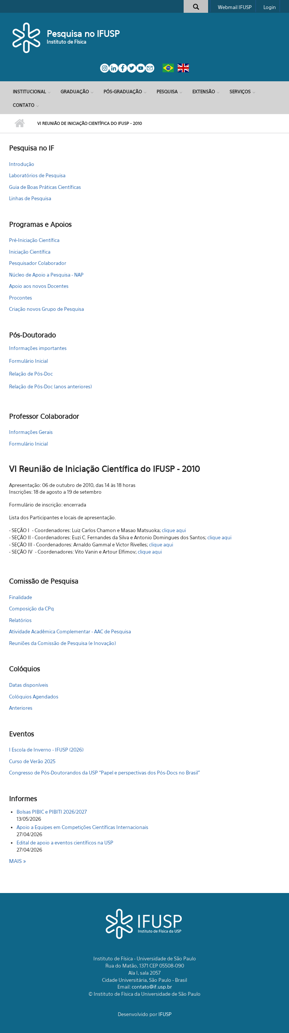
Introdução (21, 164)
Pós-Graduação (122, 91)
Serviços (240, 91)
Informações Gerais (31, 432)
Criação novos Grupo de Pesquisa (46, 309)
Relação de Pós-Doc (31, 374)
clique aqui (174, 530)
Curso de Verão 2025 (32, 761)
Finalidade (20, 597)
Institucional (29, 91)
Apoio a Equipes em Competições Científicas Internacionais (82, 827)
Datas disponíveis (28, 685)
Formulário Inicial (28, 361)
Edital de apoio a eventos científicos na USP (65, 843)
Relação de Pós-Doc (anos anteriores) (50, 386)
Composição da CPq (31, 608)
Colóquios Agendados (33, 697)
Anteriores (20, 708)
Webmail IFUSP (235, 7)
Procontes (20, 298)
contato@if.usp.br (152, 987)
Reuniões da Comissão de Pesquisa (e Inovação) (62, 643)
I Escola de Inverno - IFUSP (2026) (46, 750)
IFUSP (165, 1014)
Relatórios (20, 620)
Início (19, 123)
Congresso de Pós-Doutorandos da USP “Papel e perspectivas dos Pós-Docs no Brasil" (104, 773)
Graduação (75, 91)
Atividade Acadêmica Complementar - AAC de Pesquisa (70, 631)
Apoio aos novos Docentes (38, 286)
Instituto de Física (66, 42)
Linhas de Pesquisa (30, 198)
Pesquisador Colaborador (37, 263)
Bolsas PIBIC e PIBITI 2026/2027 (52, 812)
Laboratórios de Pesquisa (37, 175)
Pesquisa (167, 91)
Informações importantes (38, 348)
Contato (23, 105)
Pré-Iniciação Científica (34, 240)
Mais (16, 861)
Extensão (203, 91)
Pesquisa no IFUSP (83, 34)
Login (269, 7)
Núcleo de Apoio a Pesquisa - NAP (46, 275)
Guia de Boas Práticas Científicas (45, 187)
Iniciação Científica (29, 252)
